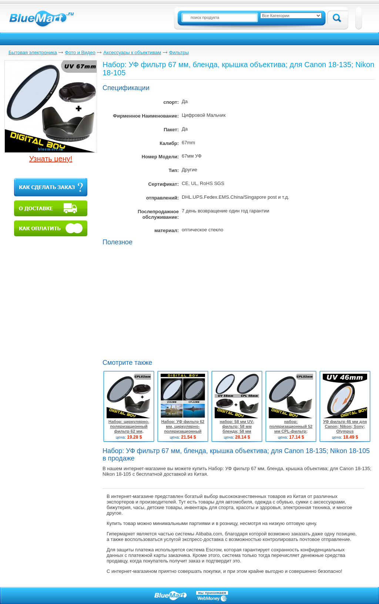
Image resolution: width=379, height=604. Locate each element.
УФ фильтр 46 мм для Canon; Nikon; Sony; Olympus (345, 426)
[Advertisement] (165, 301)
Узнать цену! (51, 159)
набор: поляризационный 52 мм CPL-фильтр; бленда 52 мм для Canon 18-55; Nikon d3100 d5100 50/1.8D (290, 433)
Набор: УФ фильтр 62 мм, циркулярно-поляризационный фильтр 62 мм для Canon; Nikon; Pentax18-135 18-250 (182, 433)
